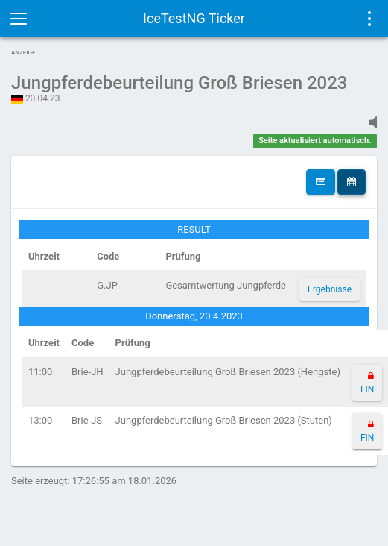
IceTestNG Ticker (194, 18)
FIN (367, 389)
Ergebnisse (330, 289)
